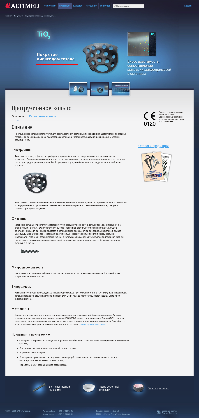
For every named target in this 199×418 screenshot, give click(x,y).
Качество (78, 6)
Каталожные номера (42, 116)
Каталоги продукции (153, 146)
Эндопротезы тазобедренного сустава (40, 16)
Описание (18, 116)
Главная (8, 16)
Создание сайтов (169, 411)
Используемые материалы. (93, 324)
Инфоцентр (91, 6)
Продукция (64, 6)
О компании (50, 6)
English (188, 6)
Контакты (105, 6)
